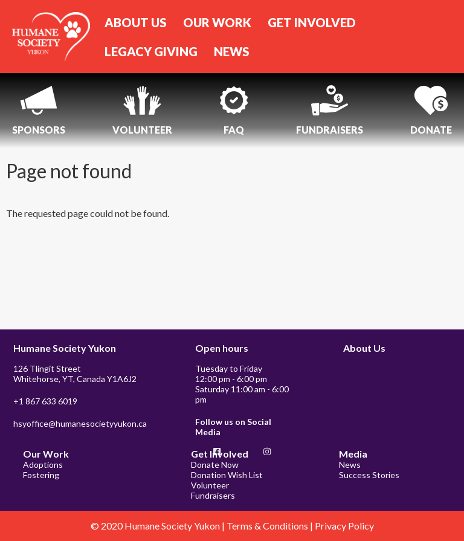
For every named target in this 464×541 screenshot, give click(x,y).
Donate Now (215, 464)
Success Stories (369, 475)
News (350, 464)
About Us (364, 348)
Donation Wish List (227, 475)
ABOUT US (136, 22)
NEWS (232, 51)
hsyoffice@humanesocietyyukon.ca (80, 423)
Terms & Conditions (268, 525)
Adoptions (43, 464)
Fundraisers (213, 495)
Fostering (41, 475)
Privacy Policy (344, 525)
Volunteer (210, 485)
